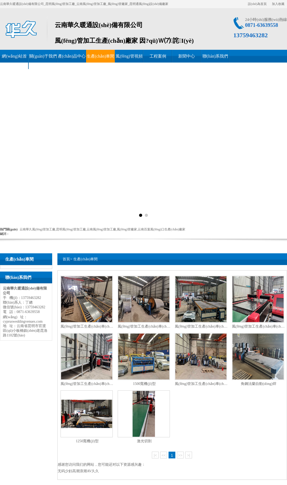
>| (188, 455)
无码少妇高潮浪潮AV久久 (78, 471)
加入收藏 (278, 4)
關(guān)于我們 (43, 56)
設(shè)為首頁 (257, 4)
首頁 (66, 259)
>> (180, 455)
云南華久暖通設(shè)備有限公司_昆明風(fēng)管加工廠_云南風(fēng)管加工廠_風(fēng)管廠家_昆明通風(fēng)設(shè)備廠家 (84, 4)
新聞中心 (186, 56)
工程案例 (158, 56)
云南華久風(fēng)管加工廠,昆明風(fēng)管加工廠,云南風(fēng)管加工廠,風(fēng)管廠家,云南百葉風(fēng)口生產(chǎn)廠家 (102, 229)
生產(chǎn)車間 (101, 56)
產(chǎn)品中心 (72, 56)
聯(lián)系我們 (215, 56)
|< (155, 455)
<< (164, 455)
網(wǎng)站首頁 (14, 62)
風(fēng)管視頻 (129, 56)
